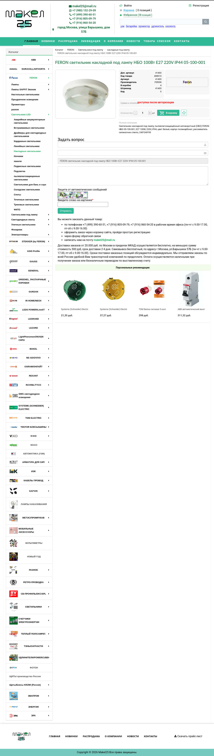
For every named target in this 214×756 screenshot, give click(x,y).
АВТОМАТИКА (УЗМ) (27, 453)
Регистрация (201, 5)
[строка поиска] (161, 22)
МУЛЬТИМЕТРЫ (25, 543)
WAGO (23, 445)
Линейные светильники (26, 146)
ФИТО (17, 209)
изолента (170, 26)
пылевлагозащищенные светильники (27, 178)
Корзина (129, 10)
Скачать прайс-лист (188, 736)
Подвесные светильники (27, 166)
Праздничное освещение (24, 99)
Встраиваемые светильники (29, 128)
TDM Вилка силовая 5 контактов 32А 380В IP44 (163, 309)
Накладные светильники (27, 151)
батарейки (131, 26)
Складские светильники (27, 189)
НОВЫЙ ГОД (25, 556)
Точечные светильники (26, 199)
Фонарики (16, 229)
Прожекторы (18, 104)
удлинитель (157, 26)
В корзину (168, 113)
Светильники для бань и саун (30, 184)
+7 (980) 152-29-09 (84, 10)
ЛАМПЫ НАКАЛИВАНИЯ (28, 504)
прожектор (144, 26)
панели (18, 161)
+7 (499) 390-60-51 (84, 14)
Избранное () (138, 15)
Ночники (18, 156)
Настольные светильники (25, 94)
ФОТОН (23, 668)
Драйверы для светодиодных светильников (30, 134)
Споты (17, 194)
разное (15, 109)
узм (122, 26)
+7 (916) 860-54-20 (84, 22)
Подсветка (19, 171)
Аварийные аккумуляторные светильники (29, 121)
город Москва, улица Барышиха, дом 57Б (84, 29)
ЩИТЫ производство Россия (25, 676)
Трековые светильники (26, 204)
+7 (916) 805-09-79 (84, 18)
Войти (128, 5)
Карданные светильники (27, 141)
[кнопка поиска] (205, 22)
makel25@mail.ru (84, 6)
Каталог (14, 51)
